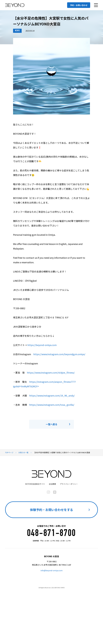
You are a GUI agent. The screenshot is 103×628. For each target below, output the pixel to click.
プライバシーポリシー (69, 484)
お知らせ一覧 (23, 452)
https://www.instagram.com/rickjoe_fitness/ (51, 372)
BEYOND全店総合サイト (35, 484)
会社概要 (52, 484)
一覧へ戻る (51, 424)
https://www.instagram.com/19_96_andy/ (52, 395)
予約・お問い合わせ (78, 5)
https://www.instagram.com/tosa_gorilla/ (51, 404)
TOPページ (9, 452)
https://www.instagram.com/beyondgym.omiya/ (59, 354)
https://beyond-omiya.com (42, 345)
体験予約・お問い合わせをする (51, 509)
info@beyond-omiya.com (51, 570)
